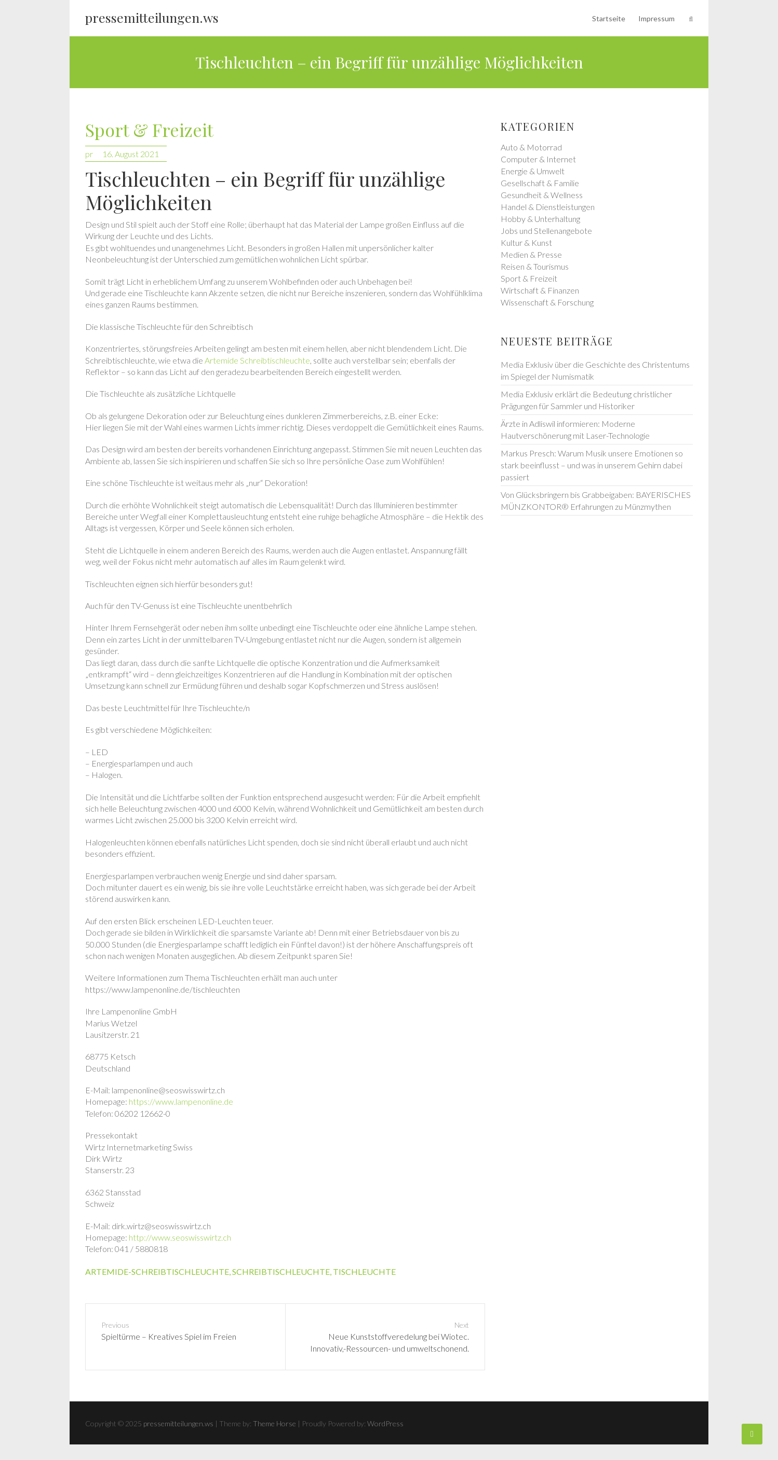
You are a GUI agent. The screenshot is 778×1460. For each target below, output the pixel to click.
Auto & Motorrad (531, 147)
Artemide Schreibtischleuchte (257, 360)
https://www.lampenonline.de (181, 1101)
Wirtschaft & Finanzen (540, 290)
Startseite (608, 18)
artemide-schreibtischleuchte (157, 1271)
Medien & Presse (531, 254)
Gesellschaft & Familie (540, 183)
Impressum (656, 18)
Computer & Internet (538, 159)
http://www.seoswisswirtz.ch (180, 1237)
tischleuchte (364, 1271)
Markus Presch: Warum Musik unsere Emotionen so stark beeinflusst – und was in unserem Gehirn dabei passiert (592, 465)
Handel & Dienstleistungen (548, 207)
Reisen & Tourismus (535, 266)
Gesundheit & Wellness (542, 195)
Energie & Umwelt (533, 171)
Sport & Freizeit (149, 130)
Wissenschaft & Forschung (547, 302)
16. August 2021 (130, 154)
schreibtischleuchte (281, 1271)
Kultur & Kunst (526, 242)
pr (89, 154)
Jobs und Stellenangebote (546, 230)
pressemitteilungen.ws (152, 17)
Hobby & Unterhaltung (540, 219)
